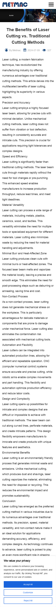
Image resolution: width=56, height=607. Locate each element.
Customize (28, 592)
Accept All (28, 584)
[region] (28, 581)
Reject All (28, 600)
